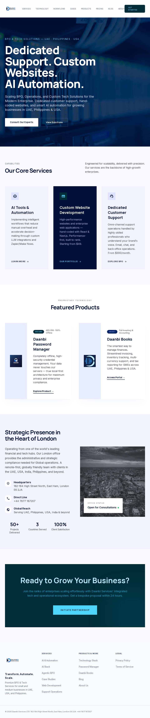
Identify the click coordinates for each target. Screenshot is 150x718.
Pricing (99, 9)
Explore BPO (117, 261)
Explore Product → (43, 391)
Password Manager (89, 666)
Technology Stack (88, 660)
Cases (73, 9)
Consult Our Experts (21, 122)
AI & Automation (50, 660)
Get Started (132, 9)
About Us (83, 685)
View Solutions (54, 122)
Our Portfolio (70, 261)
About (121, 9)
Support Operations (52, 691)
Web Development (51, 685)
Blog (110, 9)
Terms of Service (124, 666)
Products (86, 9)
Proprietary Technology (75, 300)
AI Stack (46, 666)
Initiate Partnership (75, 609)
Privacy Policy (123, 660)
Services (26, 9)
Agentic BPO (48, 673)
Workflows (59, 9)
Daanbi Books (86, 673)
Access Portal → (116, 377)
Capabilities (12, 163)
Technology (42, 9)
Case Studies (48, 679)
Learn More (20, 261)
